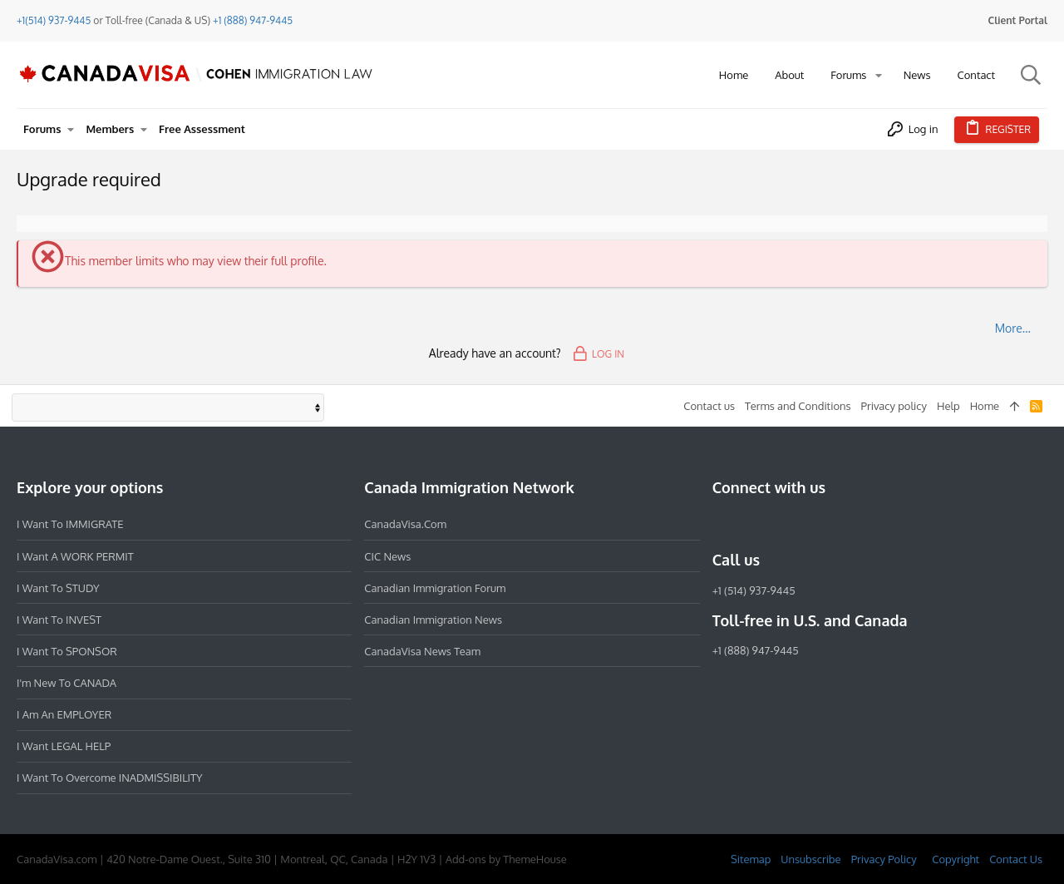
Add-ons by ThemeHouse (506, 859)
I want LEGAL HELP (64, 746)
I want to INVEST (59, 619)
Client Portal (1017, 20)
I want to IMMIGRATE (70, 524)
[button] (878, 75)
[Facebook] (722, 524)
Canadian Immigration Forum (434, 588)
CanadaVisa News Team (422, 651)
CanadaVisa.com (405, 524)
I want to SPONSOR (67, 651)
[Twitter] (812, 524)
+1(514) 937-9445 (54, 20)
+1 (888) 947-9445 (253, 20)
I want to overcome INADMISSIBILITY (110, 777)
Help (948, 405)
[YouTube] (842, 524)
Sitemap (751, 859)
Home (984, 405)
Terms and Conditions (798, 405)
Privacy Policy (884, 859)
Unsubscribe (810, 859)
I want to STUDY (58, 588)
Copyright (955, 859)
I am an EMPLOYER (64, 714)
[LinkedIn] (782, 524)
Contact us (709, 405)
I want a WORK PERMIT (75, 556)
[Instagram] (752, 524)
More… (1013, 328)
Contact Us (1015, 859)
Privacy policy (894, 405)
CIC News (387, 556)
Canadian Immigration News (433, 619)
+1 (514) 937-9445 (754, 590)
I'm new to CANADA (66, 682)
